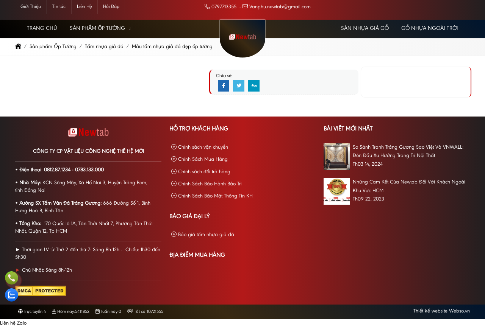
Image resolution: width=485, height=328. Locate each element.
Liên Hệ (84, 6)
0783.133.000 (89, 170)
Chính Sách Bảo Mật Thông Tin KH (212, 196)
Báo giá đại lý (189, 217)
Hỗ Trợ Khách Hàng (198, 129)
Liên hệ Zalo (13, 323)
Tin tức (59, 6)
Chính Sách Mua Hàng (199, 159)
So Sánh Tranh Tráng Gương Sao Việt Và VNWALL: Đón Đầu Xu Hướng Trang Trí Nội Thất (408, 152)
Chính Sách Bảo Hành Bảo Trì (206, 184)
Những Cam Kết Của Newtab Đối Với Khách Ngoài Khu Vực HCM (409, 186)
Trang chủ (42, 28)
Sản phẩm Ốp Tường (97, 28)
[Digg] (254, 86)
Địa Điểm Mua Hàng (197, 255)
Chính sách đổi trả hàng (200, 172)
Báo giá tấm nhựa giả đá (202, 235)
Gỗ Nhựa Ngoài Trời (429, 28)
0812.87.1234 (57, 170)
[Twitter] (238, 86)
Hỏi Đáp (111, 6)
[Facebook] (223, 86)
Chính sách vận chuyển (199, 147)
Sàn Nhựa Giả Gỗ (365, 28)
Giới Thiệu (30, 6)
